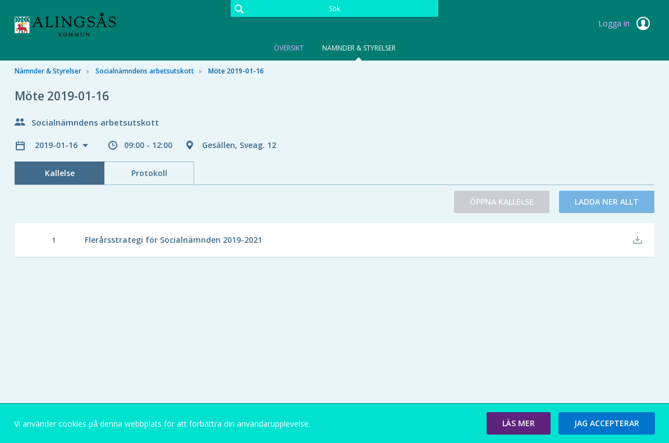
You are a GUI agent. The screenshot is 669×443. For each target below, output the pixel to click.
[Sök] (334, 8)
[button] (519, 423)
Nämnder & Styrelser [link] (48, 71)
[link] (71, 24)
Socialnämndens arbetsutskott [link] (144, 71)
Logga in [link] (626, 23)
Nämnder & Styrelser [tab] (359, 48)
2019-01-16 (57, 145)
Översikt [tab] (289, 48)
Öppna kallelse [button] (502, 201)
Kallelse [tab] (60, 173)
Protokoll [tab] (149, 173)
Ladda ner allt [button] (607, 201)
